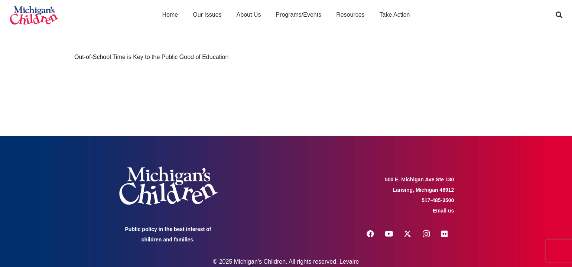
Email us (443, 211)
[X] (407, 234)
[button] (559, 15)
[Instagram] (426, 234)
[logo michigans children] (34, 15)
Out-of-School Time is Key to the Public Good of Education (151, 57)
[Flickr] (444, 234)
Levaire (349, 261)
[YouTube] (389, 234)
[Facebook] (370, 234)
